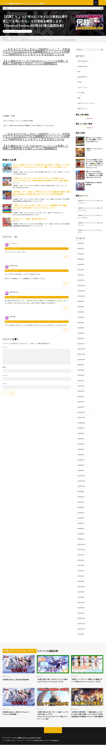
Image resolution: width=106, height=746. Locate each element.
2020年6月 (81, 442)
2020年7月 (81, 437)
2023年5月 (81, 260)
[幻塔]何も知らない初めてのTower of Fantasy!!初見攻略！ (18, 713)
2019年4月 (81, 500)
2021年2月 (81, 401)
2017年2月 (81, 568)
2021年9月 (81, 364)
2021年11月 (81, 354)
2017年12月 (81, 542)
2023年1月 (81, 281)
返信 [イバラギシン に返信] (65, 258)
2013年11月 (81, 620)
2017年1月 (81, 573)
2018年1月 (81, 536)
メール (5, 377)
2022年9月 (81, 302)
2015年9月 (81, 589)
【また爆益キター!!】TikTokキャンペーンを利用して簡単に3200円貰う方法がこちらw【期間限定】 (35, 64)
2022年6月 (81, 317)
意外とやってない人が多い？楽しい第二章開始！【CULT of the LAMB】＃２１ (94, 141)
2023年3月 (81, 270)
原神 (79, 99)
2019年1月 (81, 516)
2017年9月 (81, 552)
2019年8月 (81, 489)
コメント (5, 349)
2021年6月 (81, 380)
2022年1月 (81, 343)
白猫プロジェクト (83, 110)
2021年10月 (81, 359)
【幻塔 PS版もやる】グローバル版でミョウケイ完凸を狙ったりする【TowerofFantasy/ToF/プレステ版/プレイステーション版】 (53, 716)
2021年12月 (81, 349)
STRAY (80, 84)
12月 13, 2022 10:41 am (12, 323)
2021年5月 (81, 385)
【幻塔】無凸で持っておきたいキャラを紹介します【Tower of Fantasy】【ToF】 (52, 678)
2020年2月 (81, 463)
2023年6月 (81, 255)
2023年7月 (81, 249)
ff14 (79, 73)
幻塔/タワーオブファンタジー (22, 33)
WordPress (56, 741)
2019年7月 (81, 495)
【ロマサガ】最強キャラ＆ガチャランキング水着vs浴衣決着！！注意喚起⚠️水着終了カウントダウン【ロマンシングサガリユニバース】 (94, 165)
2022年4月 (81, 328)
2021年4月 (81, 390)
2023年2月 (81, 275)
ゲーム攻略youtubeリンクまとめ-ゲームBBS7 (29, 739)
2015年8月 (81, 594)
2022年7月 (81, 312)
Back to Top (53, 732)
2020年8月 (81, 432)
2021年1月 (81, 406)
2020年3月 (81, 458)
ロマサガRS (81, 94)
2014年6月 (81, 610)
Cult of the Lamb (83, 63)
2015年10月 (81, 583)
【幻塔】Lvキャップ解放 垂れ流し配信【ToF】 (30, 221)
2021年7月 (81, 375)
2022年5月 (81, 322)
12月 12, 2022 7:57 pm (12, 299)
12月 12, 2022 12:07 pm (12, 272)
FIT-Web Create (38, 741)
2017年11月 (81, 547)
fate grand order (83, 68)
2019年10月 (81, 484)
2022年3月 (81, 333)
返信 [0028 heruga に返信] (65, 285)
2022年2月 (81, 338)
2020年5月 (81, 448)
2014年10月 (81, 604)
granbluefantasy (83, 78)
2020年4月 (81, 453)
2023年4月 (81, 265)
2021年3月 (81, 395)
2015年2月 (81, 599)
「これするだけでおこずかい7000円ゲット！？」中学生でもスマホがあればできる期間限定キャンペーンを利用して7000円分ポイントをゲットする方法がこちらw (36, 53)
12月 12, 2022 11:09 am (12, 250)
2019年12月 (81, 474)
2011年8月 (81, 630)
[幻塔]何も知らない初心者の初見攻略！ (17, 677)
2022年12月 (81, 286)
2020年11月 (81, 416)
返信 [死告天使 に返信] (65, 331)
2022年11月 (81, 291)
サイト (5, 385)
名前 (4, 369)
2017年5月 (81, 563)
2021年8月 (81, 369)
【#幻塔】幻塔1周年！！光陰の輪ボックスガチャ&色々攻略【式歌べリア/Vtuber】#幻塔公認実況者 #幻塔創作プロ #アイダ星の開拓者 (87, 716)
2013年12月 (81, 615)
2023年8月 (81, 244)
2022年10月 (81, 296)
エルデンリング (82, 89)
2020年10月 (81, 422)
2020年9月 (81, 427)
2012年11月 (81, 625)
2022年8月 (81, 307)
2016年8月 (81, 578)
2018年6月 (81, 526)
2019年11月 (81, 479)
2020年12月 (81, 411)
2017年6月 (81, 557)
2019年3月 (81, 505)
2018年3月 (81, 531)
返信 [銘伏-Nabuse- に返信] (65, 309)
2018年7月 (81, 521)
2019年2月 (81, 510)
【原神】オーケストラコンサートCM (89, 202)
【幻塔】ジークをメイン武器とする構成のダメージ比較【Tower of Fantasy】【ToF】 (87, 678)
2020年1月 (81, 469)
